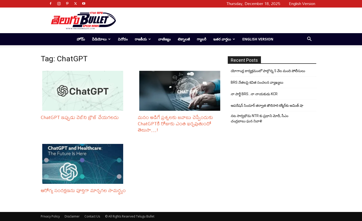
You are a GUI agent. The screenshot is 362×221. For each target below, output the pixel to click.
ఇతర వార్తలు (224, 39)
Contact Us (92, 216)
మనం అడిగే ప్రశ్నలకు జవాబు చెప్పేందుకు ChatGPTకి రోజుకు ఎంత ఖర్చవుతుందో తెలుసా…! (175, 123)
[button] (309, 39)
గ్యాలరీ (201, 39)
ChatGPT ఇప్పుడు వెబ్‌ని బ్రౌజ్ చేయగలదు (80, 117)
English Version (257, 39)
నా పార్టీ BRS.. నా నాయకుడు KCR (254, 94)
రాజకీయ (143, 39)
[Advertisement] (214, 20)
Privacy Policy (50, 216)
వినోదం (123, 39)
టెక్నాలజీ (184, 39)
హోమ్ (81, 39)
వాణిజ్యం (164, 39)
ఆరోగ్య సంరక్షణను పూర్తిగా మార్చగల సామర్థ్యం (83, 190)
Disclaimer (72, 216)
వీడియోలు (101, 39)
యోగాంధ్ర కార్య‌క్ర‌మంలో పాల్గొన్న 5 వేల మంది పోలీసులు (268, 71)
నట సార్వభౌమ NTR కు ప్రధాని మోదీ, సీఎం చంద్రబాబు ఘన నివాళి (259, 118)
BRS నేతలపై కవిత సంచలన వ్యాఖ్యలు (257, 82)
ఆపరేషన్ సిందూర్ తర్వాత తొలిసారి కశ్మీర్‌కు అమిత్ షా (267, 105)
